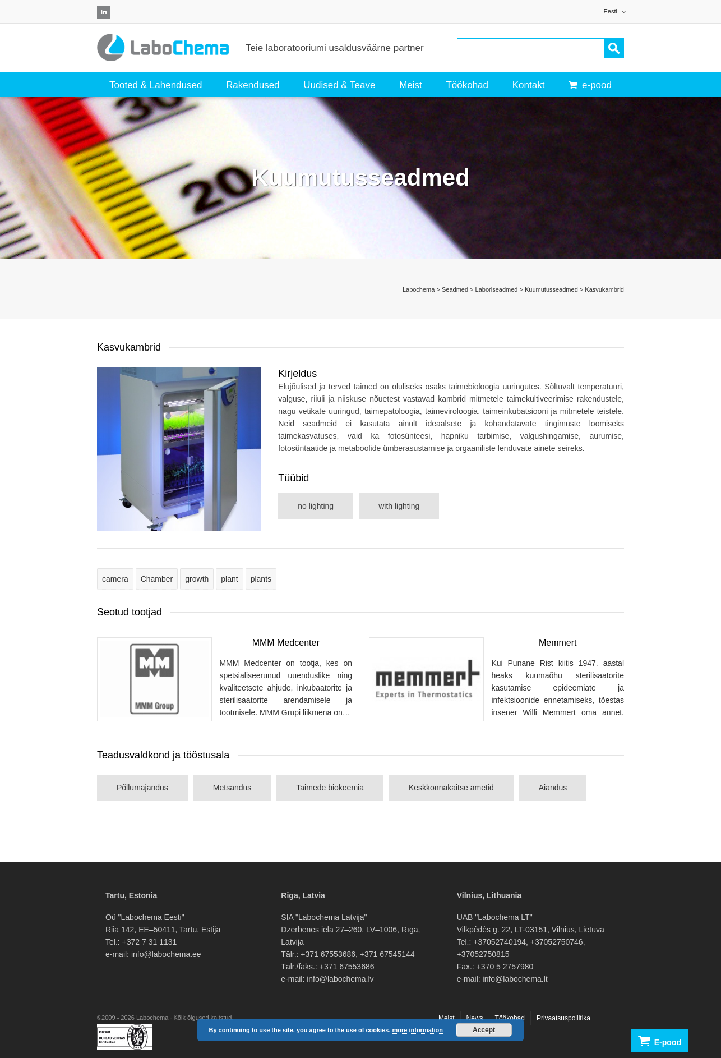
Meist (410, 85)
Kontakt (528, 85)
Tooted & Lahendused (155, 85)
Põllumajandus (142, 787)
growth (197, 578)
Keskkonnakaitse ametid (451, 787)
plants (261, 578)
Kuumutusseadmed (551, 289)
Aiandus (553, 787)
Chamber (157, 578)
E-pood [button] (659, 1040)
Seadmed (455, 289)
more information (417, 1030)
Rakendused (252, 85)
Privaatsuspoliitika (563, 1018)
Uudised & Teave (339, 85)
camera (115, 578)
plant (229, 578)
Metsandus (232, 787)
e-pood (590, 85)
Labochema (419, 289)
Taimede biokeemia (330, 787)
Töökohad (467, 85)
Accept (484, 1030)
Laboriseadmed (496, 289)
